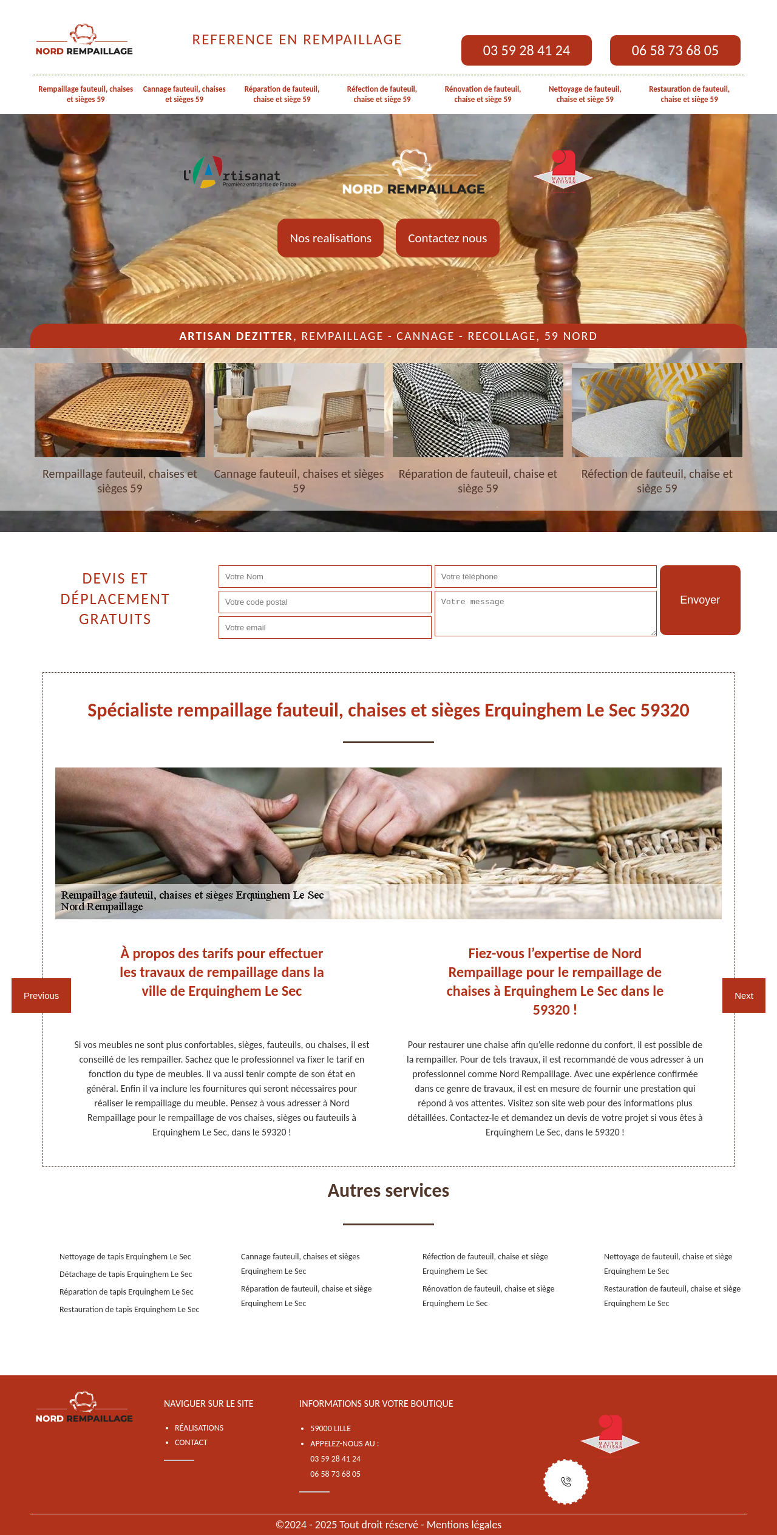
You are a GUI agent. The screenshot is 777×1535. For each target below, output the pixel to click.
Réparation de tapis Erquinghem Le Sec (126, 1292)
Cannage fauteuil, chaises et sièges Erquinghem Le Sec (300, 1263)
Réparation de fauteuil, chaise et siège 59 (282, 94)
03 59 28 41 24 (526, 50)
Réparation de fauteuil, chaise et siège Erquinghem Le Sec (306, 1296)
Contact (191, 1442)
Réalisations (199, 1428)
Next (744, 995)
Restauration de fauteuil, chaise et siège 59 (689, 94)
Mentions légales (464, 1524)
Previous (41, 995)
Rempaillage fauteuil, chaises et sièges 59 (85, 94)
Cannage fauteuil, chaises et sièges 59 (184, 94)
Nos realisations (331, 238)
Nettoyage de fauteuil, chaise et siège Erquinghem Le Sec (668, 1263)
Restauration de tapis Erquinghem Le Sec (129, 1309)
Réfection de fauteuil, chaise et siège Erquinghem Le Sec (485, 1263)
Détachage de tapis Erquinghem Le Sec (125, 1274)
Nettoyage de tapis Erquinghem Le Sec (125, 1256)
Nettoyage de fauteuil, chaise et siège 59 (585, 94)
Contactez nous (447, 238)
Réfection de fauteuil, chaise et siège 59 (382, 94)
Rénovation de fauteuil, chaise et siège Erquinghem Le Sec (488, 1296)
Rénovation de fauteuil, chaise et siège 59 (483, 94)
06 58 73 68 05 (675, 50)
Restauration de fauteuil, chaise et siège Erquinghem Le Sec (672, 1296)
